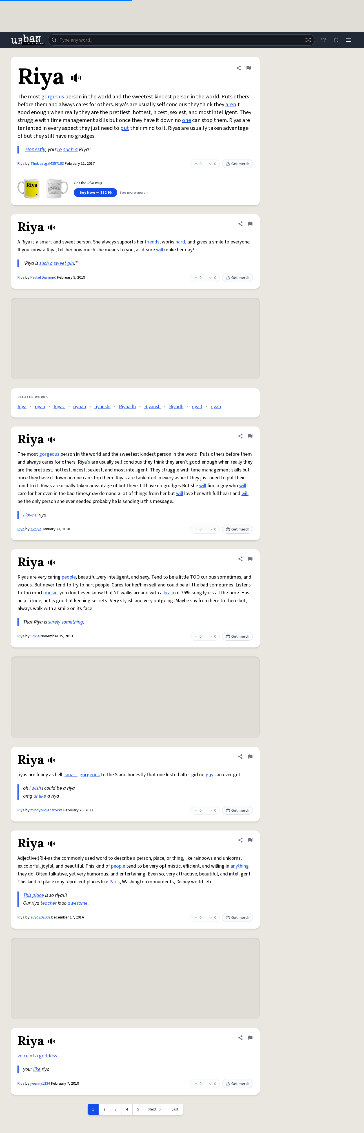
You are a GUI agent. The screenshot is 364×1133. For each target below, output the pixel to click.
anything (239, 866)
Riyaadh (127, 406)
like (42, 796)
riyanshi (102, 406)
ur (36, 796)
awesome (78, 903)
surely (54, 622)
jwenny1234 (40, 1083)
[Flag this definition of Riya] (248, 68)
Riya (21, 163)
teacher (49, 903)
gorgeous (52, 97)
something (72, 622)
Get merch (237, 164)
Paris (114, 881)
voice (22, 1055)
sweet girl (64, 263)
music (51, 592)
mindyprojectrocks (46, 810)
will (159, 249)
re (59, 150)
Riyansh (152, 406)
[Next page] (155, 1109)
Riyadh (176, 406)
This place (33, 895)
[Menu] (348, 40)
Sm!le (35, 636)
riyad (197, 406)
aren (230, 105)
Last (175, 1109)
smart (71, 774)
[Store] (323, 40)
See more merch (133, 192)
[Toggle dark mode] (336, 40)
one (186, 120)
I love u (30, 514)
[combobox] (181, 40)
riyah (216, 406)
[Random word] (308, 40)
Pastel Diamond (43, 277)
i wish (35, 788)
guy (209, 774)
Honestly (35, 150)
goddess (48, 1055)
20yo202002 (40, 917)
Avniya (35, 529)
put (124, 128)
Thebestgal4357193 (47, 163)
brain (169, 592)
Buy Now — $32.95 (95, 192)
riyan (40, 406)
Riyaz (59, 406)
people (69, 577)
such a (70, 150)
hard (180, 241)
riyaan (79, 406)
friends (152, 241)
